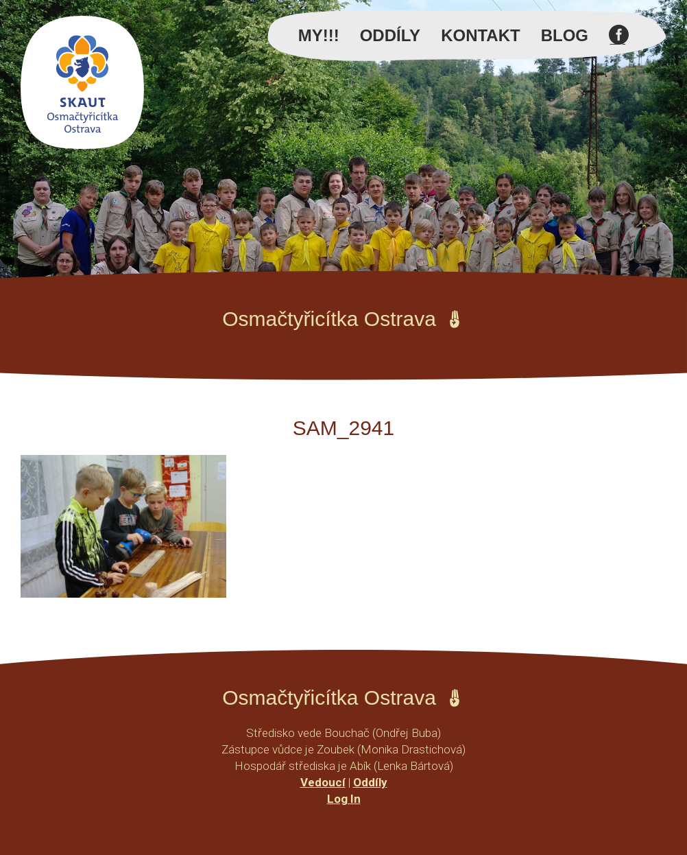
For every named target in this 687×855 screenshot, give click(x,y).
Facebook (619, 42)
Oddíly (390, 35)
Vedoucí (323, 782)
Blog (564, 35)
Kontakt (480, 35)
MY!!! (318, 35)
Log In (344, 799)
